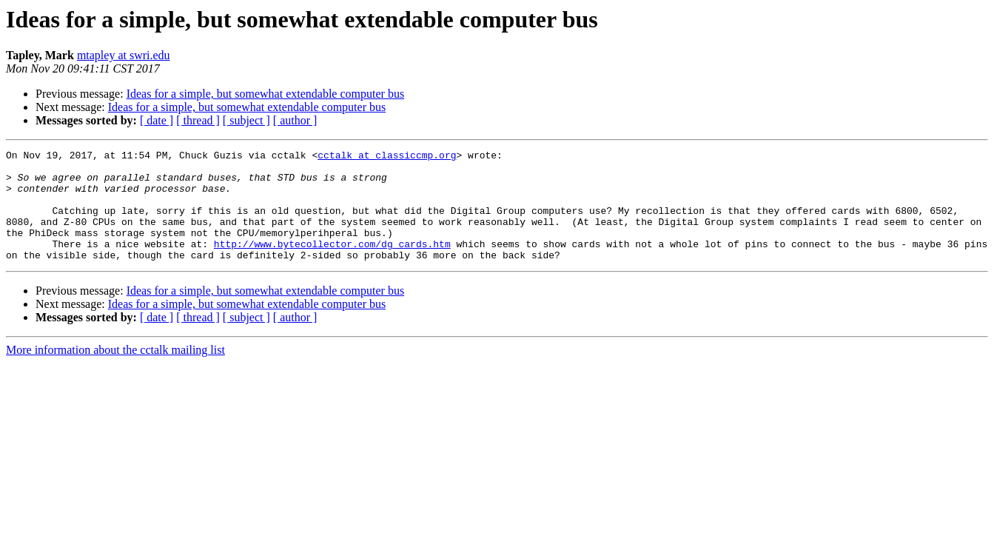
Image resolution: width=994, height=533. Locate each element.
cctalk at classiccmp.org (387, 157)
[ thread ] (198, 120)
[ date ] (156, 120)
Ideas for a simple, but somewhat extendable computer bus (265, 93)
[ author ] (295, 120)
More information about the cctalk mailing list (115, 372)
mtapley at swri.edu (123, 55)
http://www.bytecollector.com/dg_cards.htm (332, 263)
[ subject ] (246, 120)
